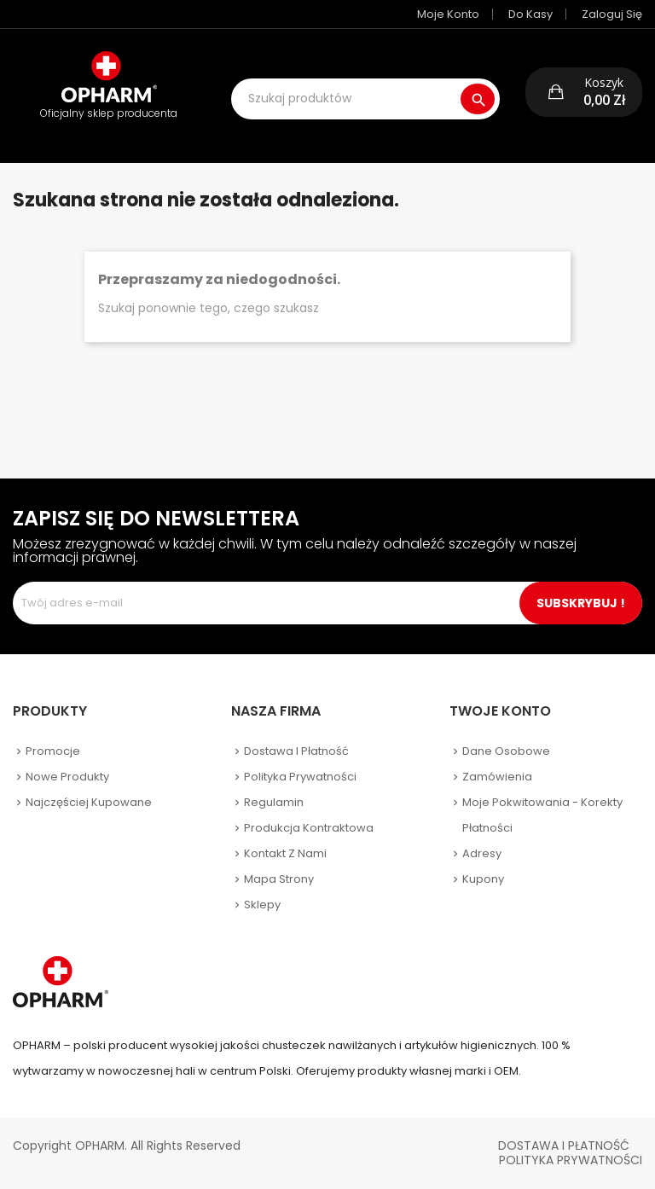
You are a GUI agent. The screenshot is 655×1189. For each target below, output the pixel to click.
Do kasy (530, 14)
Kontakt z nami (285, 853)
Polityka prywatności (300, 776)
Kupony (483, 879)
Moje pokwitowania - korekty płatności (542, 815)
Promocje (53, 751)
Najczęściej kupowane (89, 802)
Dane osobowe (506, 751)
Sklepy (262, 904)
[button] (583, 92)
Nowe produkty (67, 776)
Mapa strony (279, 879)
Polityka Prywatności (570, 1160)
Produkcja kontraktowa (309, 828)
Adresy (481, 853)
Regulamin (274, 802)
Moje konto (448, 14)
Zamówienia (497, 776)
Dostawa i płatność (296, 751)
